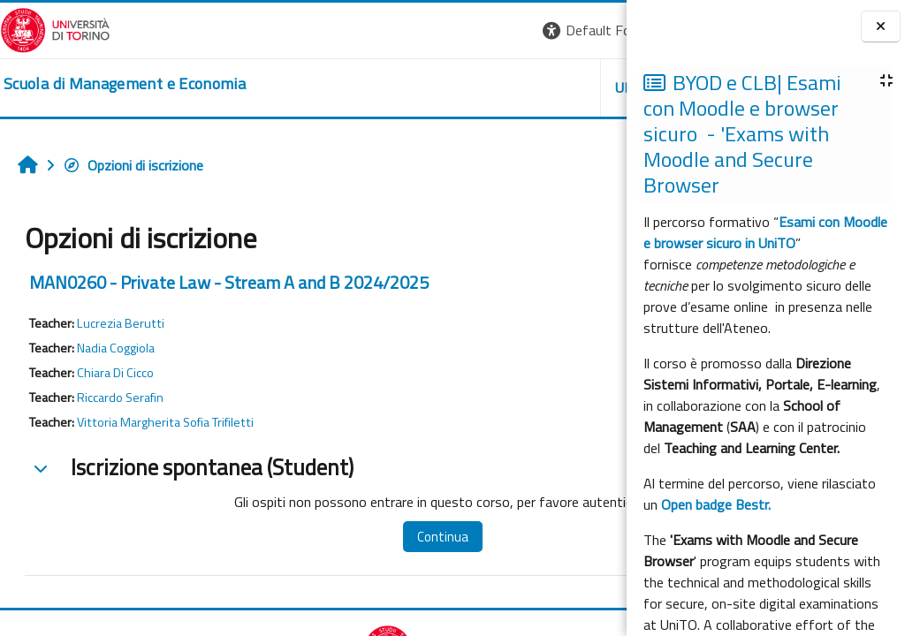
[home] (125, 84)
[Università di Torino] (55, 28)
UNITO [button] (420, 87)
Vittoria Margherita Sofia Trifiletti (165, 422)
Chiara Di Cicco (115, 372)
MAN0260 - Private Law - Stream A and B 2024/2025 (229, 282)
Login (596, 30)
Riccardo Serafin (120, 397)
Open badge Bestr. (716, 504)
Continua (388, 536)
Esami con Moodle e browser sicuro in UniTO (765, 232)
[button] (384, 30)
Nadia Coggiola (116, 348)
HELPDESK (519, 87)
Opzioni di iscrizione (133, 165)
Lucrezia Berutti (120, 323)
